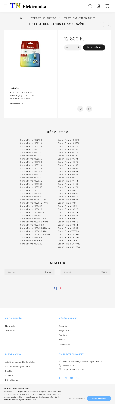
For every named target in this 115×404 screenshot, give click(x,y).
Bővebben (15, 103)
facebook (60, 378)
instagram (66, 378)
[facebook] (54, 288)
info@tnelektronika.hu (73, 369)
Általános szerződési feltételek (20, 362)
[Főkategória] (21, 18)
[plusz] (78, 47)
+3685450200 (69, 365)
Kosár (62, 339)
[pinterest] (60, 288)
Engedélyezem (99, 398)
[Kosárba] (94, 47)
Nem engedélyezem (77, 398)
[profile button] (99, 6)
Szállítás (9, 375)
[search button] (90, 6)
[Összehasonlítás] (89, 109)
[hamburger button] (5, 6)
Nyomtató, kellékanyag (43, 18)
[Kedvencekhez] (80, 109)
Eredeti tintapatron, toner (79, 18)
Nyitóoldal (10, 326)
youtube (72, 378)
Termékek (10, 330)
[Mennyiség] (73, 47)
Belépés (63, 326)
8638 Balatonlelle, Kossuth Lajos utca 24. (83, 361)
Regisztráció (65, 330)
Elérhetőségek (12, 380)
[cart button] (107, 6)
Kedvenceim (65, 344)
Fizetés (8, 371)
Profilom (63, 335)
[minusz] (67, 47)
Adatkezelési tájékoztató (17, 366)
